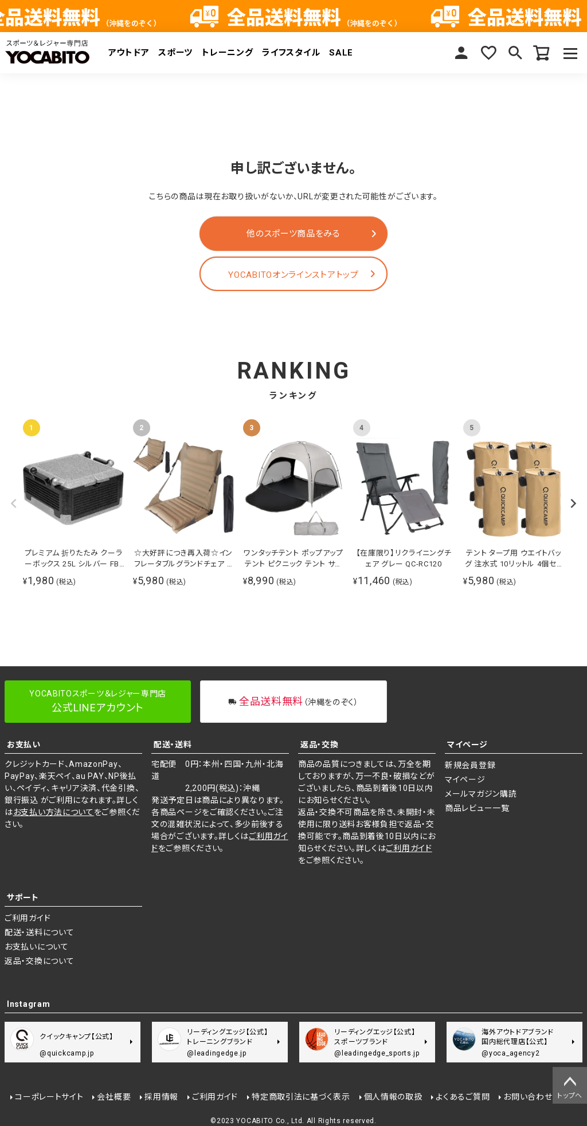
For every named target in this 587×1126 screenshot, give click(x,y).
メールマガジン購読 (480, 793)
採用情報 (160, 1095)
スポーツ (175, 53)
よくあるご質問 (461, 1095)
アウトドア (129, 53)
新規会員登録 (470, 765)
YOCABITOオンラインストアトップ (293, 275)
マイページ (458, 52)
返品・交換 (319, 744)
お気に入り (486, 52)
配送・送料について (39, 932)
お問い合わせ (526, 1095)
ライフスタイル (291, 53)
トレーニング (227, 53)
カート (541, 52)
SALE (341, 53)
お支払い (24, 744)
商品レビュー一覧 (477, 808)
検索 (513, 52)
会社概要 (113, 1095)
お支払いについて (37, 946)
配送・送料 (173, 744)
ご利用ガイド (409, 848)
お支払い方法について (53, 812)
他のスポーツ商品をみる (293, 234)
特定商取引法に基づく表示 (300, 1095)
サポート (23, 897)
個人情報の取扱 (392, 1095)
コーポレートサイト (48, 1095)
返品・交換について (39, 961)
